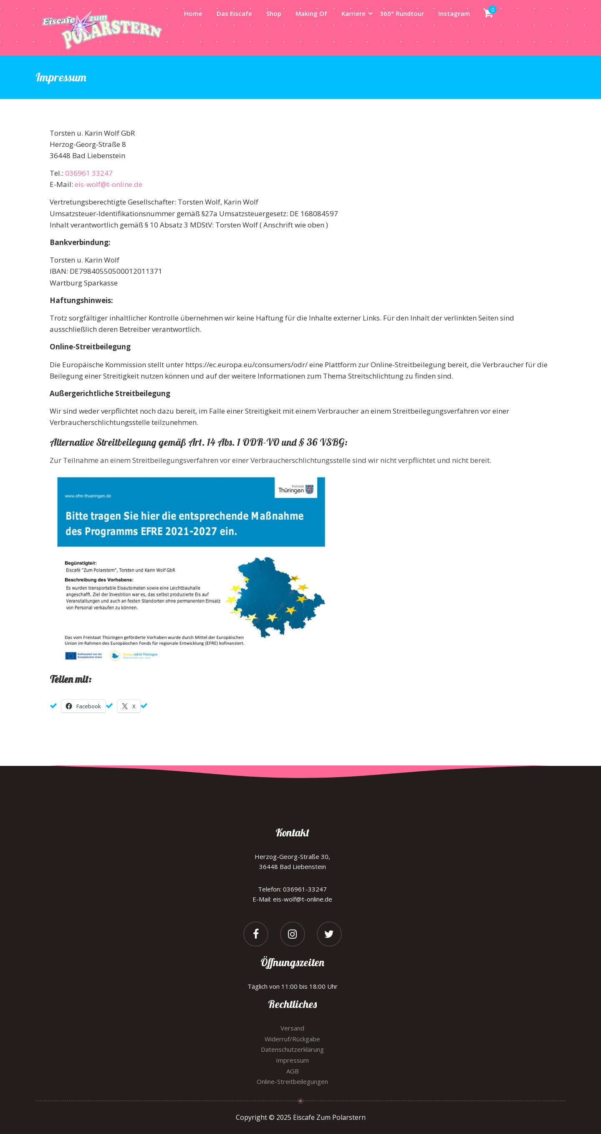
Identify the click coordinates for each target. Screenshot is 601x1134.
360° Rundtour (402, 13)
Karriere (353, 13)
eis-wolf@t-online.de (108, 184)
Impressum (292, 1060)
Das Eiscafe (234, 13)
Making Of (311, 13)
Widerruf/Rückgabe (292, 1039)
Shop (273, 13)
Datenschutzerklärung (292, 1049)
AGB (292, 1071)
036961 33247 (89, 173)
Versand (292, 1028)
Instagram (454, 13)
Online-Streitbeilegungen (292, 1081)
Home (193, 13)
